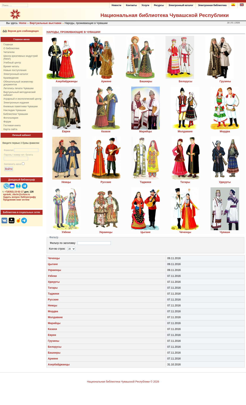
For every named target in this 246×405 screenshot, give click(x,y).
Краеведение (10, 77)
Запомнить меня (12, 164)
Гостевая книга (11, 125)
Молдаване (55, 317)
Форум (7, 121)
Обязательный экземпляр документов (18, 83)
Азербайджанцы (66, 81)
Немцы (52, 305)
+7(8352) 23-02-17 (14, 191)
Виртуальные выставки (45, 23)
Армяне (106, 81)
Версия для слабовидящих (21, 31)
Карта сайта (10, 129)
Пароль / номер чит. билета (18, 154)
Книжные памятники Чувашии (20, 106)
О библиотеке (11, 48)
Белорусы (185, 81)
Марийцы (54, 323)
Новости (116, 5)
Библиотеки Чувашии (15, 114)
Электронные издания (16, 102)
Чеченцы (54, 258)
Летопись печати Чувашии (18, 88)
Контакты (131, 5)
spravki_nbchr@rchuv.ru (16, 194)
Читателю (9, 52)
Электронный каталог (181, 5)
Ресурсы (159, 5)
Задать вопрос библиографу (19, 197)
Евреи (52, 334)
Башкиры (146, 81)
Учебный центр (12, 62)
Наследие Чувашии (14, 110)
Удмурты (54, 281)
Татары (53, 287)
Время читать (11, 66)
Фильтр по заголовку (63, 242)
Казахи (105, 131)
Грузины (225, 81)
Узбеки (52, 275)
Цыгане (53, 264)
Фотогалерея (10, 117)
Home (23, 23)
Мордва (53, 311)
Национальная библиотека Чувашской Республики (164, 15)
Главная (8, 44)
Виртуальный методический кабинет (19, 93)
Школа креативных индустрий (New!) (20, 57)
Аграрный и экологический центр (22, 98)
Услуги (145, 5)
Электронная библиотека (212, 5)
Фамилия (9, 150)
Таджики (53, 293)
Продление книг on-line (16, 199)
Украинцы (54, 270)
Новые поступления (14, 70)
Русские (53, 299)
